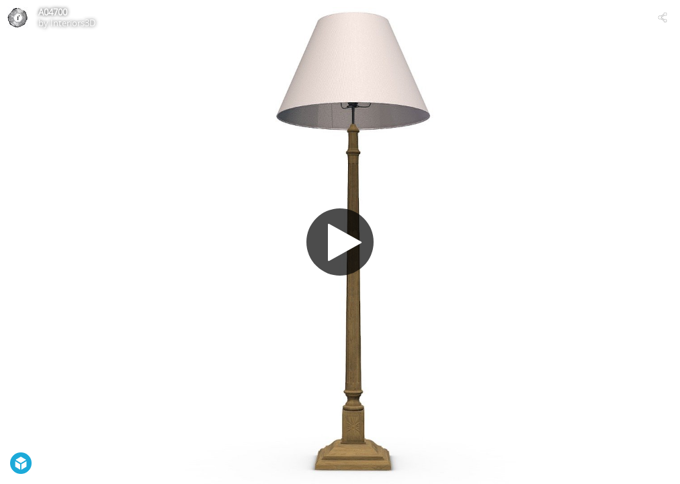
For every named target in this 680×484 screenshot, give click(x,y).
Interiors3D (72, 23)
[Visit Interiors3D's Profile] (17, 17)
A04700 (52, 12)
